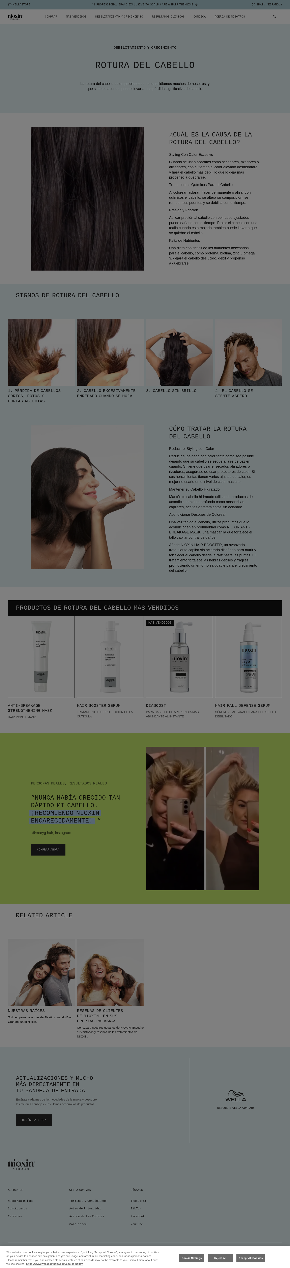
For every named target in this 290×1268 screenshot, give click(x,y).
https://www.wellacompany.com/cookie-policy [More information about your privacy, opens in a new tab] (54, 1263)
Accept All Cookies (251, 1258)
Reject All (220, 1258)
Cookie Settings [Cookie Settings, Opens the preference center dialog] (191, 1258)
